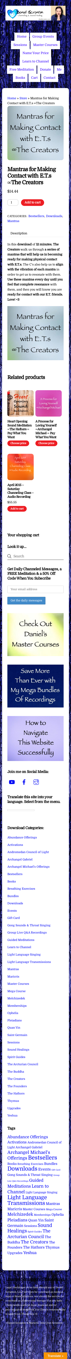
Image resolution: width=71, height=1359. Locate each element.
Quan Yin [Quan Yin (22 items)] (36, 1220)
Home (22, 36)
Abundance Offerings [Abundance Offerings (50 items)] (27, 1137)
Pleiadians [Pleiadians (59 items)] (17, 1220)
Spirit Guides (16, 1057)
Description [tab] (18, 233)
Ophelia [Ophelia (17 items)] (57, 1214)
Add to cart (33, 202)
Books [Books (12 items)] (12, 1164)
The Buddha (15, 1071)
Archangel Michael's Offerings (28, 866)
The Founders (17, 1086)
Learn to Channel (35, 61)
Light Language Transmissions (29, 962)
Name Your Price (36, 53)
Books (20, 78)
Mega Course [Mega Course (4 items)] (54, 1209)
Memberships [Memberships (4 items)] (42, 1214)
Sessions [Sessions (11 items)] (30, 1226)
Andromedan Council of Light (28, 852)
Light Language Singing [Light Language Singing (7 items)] (41, 1192)
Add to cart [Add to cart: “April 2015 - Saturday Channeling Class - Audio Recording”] (17, 508)
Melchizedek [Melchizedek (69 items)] (20, 1214)
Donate (45, 69)
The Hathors (16, 1093)
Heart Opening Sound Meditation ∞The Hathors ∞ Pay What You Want (19, 429)
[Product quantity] (12, 202)
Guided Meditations (20, 940)
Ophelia (12, 1013)
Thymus (13, 1101)
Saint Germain (17, 1035)
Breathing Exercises (21, 888)
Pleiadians (14, 1020)
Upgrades (14, 1108)
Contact (49, 78)
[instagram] (37, 782)
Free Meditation (21, 69)
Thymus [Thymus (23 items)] (52, 1247)
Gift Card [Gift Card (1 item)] (55, 1170)
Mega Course (16, 991)
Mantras (13, 221)
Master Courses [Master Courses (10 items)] (34, 1209)
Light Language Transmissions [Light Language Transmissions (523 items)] (27, 1200)
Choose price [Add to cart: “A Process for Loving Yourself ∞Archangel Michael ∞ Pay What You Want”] (46, 443)
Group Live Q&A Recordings (27, 932)
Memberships (17, 1006)
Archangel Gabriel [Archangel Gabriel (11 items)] (29, 1147)
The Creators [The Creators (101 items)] (34, 1242)
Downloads (54, 216)
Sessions (20, 45)
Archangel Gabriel (20, 859)
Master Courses (45, 45)
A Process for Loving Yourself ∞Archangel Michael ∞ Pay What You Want (46, 429)
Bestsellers (36, 216)
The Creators (16, 1079)
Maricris (13, 976)
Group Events (43, 36)
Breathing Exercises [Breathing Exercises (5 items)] (30, 1163)
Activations (15, 845)
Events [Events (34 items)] (44, 1169)
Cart (34, 78)
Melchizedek (16, 998)
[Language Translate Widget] (20, 810)
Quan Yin (13, 1027)
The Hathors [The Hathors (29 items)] (34, 1247)
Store (23, 98)
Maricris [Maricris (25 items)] (14, 1209)
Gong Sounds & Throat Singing (29, 925)
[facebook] (25, 782)
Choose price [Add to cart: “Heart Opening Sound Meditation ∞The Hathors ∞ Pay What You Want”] (18, 443)
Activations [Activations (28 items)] (17, 1142)
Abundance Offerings (22, 837)
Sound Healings (18, 1049)
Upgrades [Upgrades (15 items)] (15, 1253)
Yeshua (12, 1115)
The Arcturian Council (22, 1064)
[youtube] (12, 782)
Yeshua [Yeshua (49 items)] (30, 1252)
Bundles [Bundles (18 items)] (50, 1164)
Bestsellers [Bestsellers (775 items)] (42, 1158)
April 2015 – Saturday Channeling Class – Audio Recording (20, 491)
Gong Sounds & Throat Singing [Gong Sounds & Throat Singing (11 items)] (30, 1175)
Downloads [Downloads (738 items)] (22, 1169)
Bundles (13, 896)
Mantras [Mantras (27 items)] (53, 1204)
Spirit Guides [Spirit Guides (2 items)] (35, 1231)
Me (59, 69)
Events (12, 910)
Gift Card (13, 918)
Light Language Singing (24, 954)
